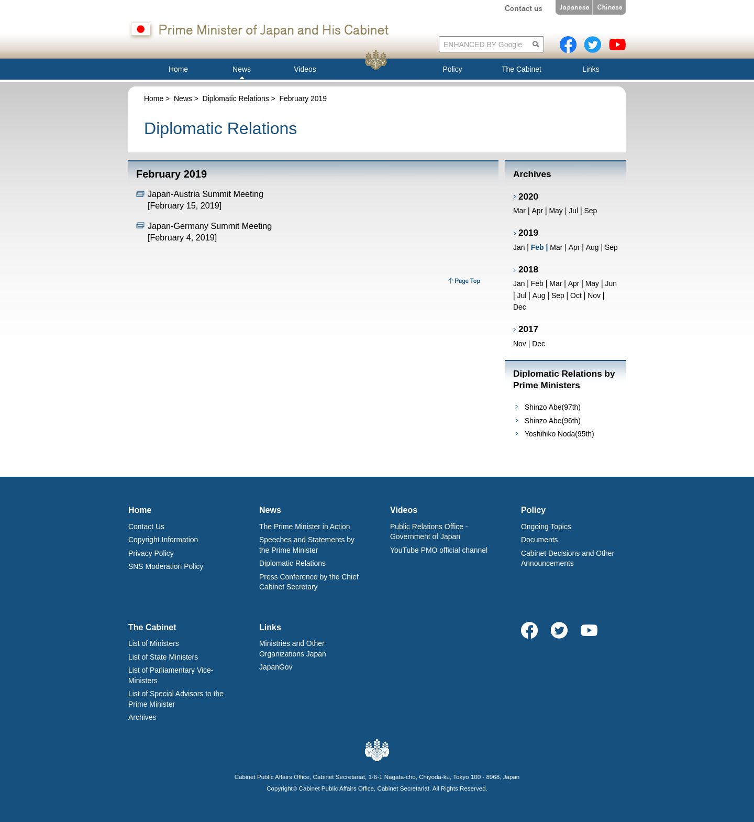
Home (153, 98)
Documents (539, 539)
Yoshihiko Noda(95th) (559, 434)
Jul (573, 210)
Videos (403, 510)
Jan (519, 247)
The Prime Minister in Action (304, 526)
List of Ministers (153, 643)
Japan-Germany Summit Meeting (210, 226)
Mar (519, 210)
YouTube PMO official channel (438, 550)
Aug (592, 247)
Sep (590, 210)
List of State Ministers (163, 657)
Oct (576, 295)
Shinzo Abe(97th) (553, 407)
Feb (537, 283)
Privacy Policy (151, 553)
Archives (142, 717)
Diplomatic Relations (236, 98)
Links (270, 627)
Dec (519, 307)
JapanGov (276, 667)
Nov (594, 295)
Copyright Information (163, 539)
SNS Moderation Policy (165, 566)
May (555, 210)
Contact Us (146, 526)
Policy (533, 510)
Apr (537, 210)
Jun (610, 283)
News (183, 98)
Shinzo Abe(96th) (553, 421)
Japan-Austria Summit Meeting (205, 194)
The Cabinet (152, 627)
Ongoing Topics (546, 526)
